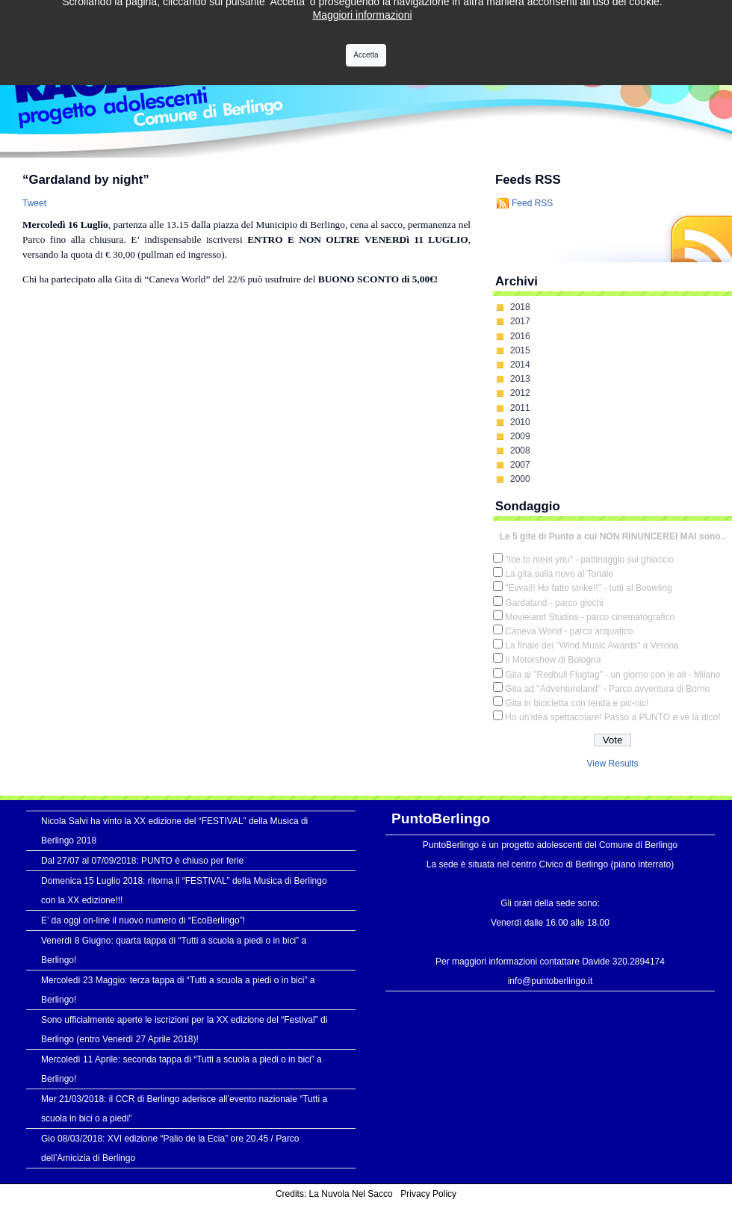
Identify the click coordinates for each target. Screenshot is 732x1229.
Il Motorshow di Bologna (553, 659)
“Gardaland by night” (85, 180)
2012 (520, 393)
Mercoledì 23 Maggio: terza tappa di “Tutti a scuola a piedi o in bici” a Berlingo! (177, 990)
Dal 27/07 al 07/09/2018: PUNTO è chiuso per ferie (142, 860)
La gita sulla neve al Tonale (559, 574)
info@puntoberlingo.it (550, 981)
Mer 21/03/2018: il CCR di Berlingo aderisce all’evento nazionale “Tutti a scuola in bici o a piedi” (184, 1109)
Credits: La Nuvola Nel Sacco (334, 1194)
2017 (520, 321)
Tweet (34, 203)
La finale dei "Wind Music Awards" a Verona (591, 645)
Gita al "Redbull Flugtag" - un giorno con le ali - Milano (612, 674)
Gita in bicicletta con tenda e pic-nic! (576, 703)
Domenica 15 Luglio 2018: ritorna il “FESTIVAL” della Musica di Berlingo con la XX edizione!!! (184, 891)
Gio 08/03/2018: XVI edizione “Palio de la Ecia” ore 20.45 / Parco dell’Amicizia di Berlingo (170, 1148)
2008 (520, 450)
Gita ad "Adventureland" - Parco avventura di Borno (607, 689)
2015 (520, 350)
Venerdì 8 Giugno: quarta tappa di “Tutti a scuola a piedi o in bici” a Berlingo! (173, 950)
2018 (520, 307)
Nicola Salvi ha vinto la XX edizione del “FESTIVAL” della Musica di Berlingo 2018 (174, 831)
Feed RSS (532, 203)
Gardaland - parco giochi (554, 603)
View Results (612, 763)
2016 (520, 336)
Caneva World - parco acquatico (569, 631)
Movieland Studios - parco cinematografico (589, 617)
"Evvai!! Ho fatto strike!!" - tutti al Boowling (588, 588)
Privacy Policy (428, 1194)
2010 (520, 422)
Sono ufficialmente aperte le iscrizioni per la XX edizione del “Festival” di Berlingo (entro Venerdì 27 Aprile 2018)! (184, 1029)
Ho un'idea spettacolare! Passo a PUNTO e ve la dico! (612, 717)
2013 (520, 379)
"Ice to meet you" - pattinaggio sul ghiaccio (589, 559)
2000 (520, 479)
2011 (520, 408)
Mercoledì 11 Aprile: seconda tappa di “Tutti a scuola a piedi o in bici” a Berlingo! (181, 1069)
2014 (520, 364)
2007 (520, 464)
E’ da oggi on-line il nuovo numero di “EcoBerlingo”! (143, 920)
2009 (520, 436)
